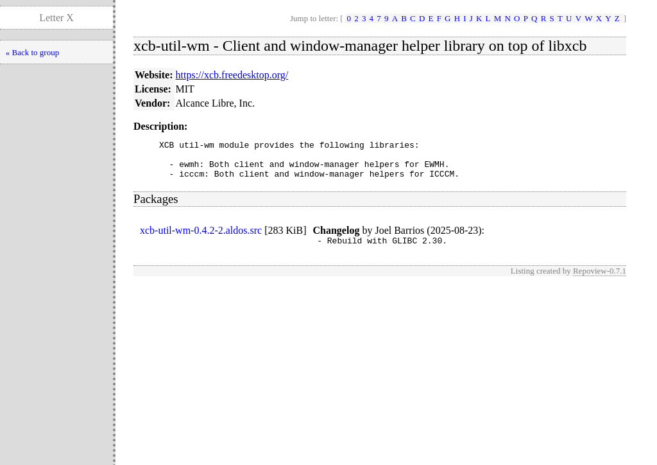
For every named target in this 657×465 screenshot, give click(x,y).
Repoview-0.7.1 (599, 280)
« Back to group (32, 52)
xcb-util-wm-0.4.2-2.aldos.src (201, 237)
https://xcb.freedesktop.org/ (232, 74)
